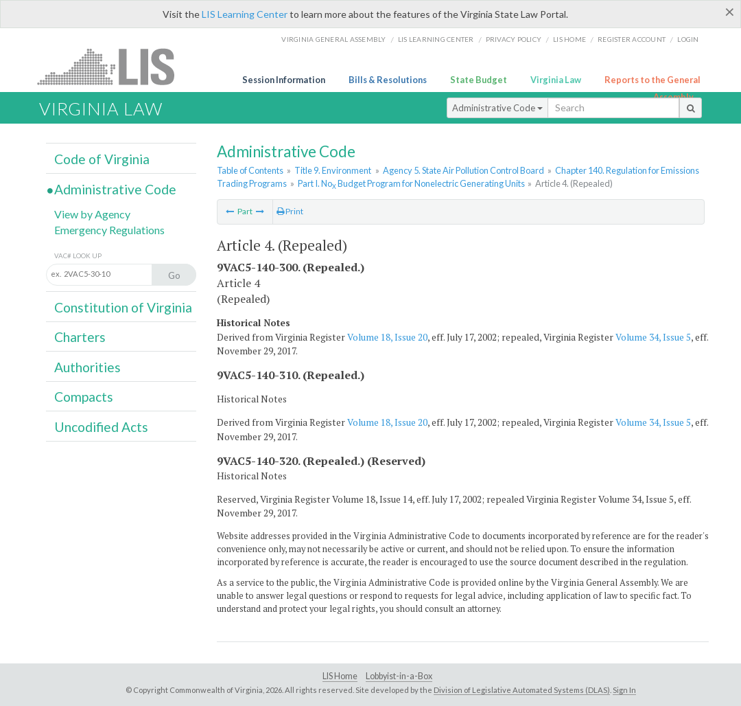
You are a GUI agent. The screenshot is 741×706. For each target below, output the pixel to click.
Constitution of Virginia (123, 307)
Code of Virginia (102, 159)
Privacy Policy (514, 39)
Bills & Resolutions (388, 79)
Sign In (624, 689)
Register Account (632, 39)
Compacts (83, 397)
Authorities (87, 367)
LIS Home (339, 676)
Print (290, 211)
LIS (113, 66)
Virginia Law (555, 79)
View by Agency (92, 213)
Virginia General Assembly (333, 39)
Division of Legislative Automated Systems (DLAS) (522, 689)
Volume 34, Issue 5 (653, 337)
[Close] (730, 12)
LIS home (569, 39)
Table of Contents (250, 170)
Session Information (283, 79)
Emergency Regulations (109, 229)
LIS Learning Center (244, 14)
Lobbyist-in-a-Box (399, 676)
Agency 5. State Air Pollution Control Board (463, 170)
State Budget (478, 79)
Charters (80, 337)
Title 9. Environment (332, 170)
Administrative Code (497, 107)
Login (687, 39)
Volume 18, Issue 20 (387, 337)
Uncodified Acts (101, 427)
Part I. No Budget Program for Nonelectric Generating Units (411, 183)
